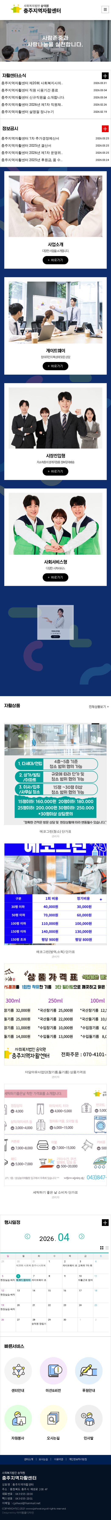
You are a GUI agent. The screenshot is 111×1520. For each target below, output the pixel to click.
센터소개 (28, 1459)
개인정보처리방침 (78, 1459)
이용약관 (58, 1459)
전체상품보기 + (99, 707)
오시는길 (43, 1459)
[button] (55, 202)
